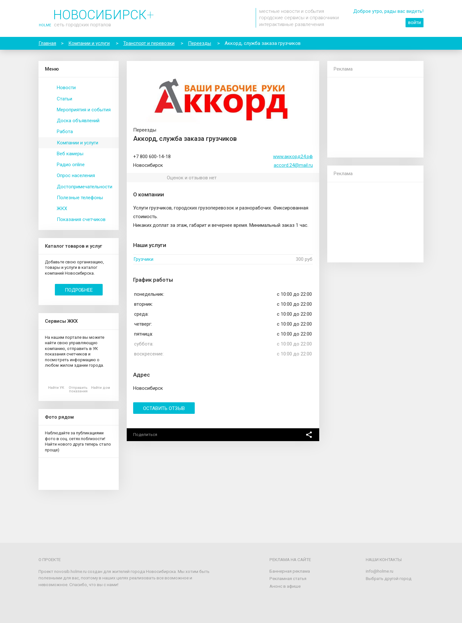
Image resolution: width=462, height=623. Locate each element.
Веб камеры (70, 154)
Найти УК (56, 388)
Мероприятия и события (84, 110)
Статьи (64, 99)
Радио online (71, 164)
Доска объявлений (78, 121)
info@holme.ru (379, 571)
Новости (66, 87)
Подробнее (79, 290)
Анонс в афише (285, 586)
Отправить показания (78, 389)
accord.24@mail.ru (293, 165)
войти (414, 22)
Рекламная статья (288, 578)
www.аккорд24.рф (293, 156)
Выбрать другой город (389, 578)
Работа (65, 131)
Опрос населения (76, 175)
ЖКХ (62, 208)
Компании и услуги (77, 143)
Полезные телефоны (80, 198)
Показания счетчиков (81, 219)
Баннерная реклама (290, 571)
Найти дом (100, 388)
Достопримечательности (84, 187)
